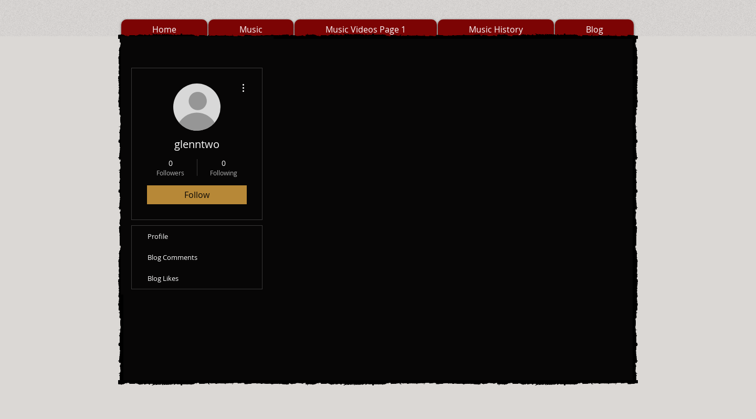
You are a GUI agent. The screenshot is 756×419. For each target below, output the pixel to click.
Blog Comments (172, 257)
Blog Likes (163, 278)
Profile (158, 236)
